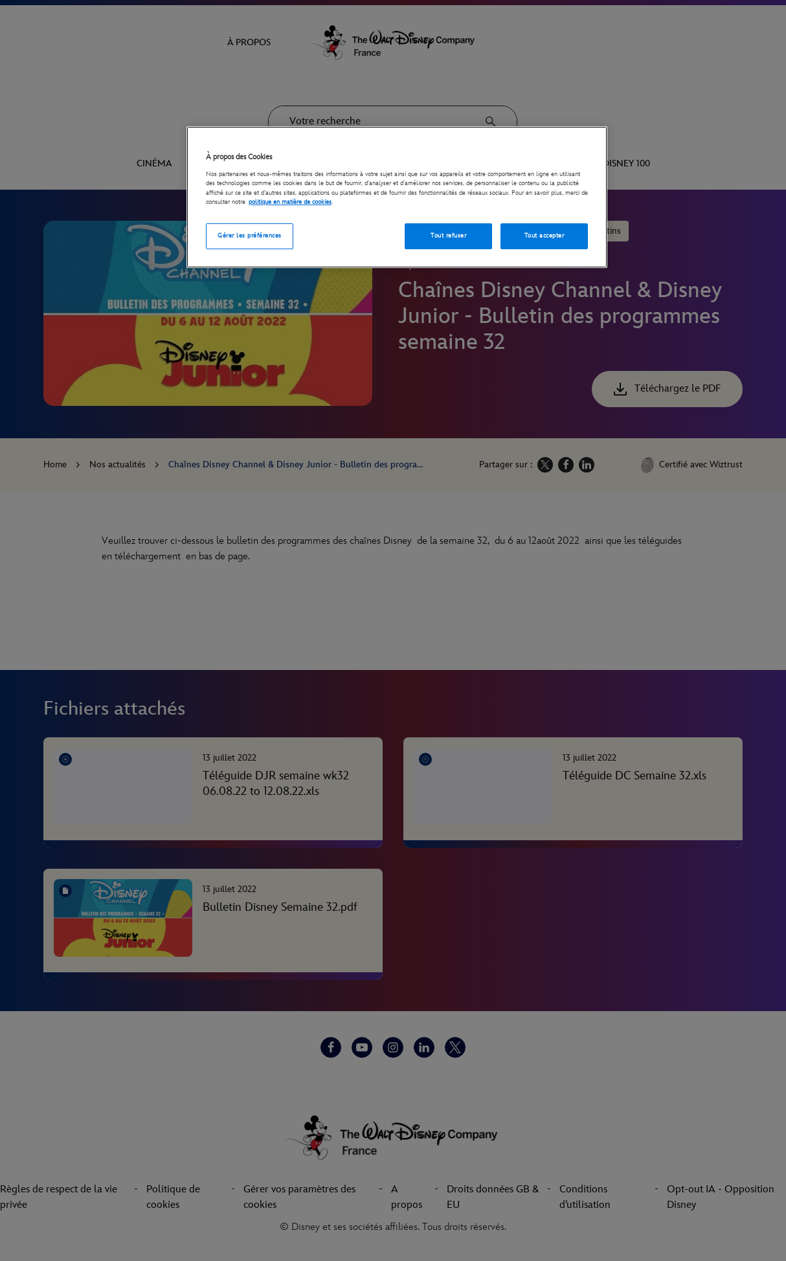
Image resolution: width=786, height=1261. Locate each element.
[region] (396, 197)
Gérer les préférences (249, 236)
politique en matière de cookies (290, 202)
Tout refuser (448, 236)
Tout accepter (544, 236)
